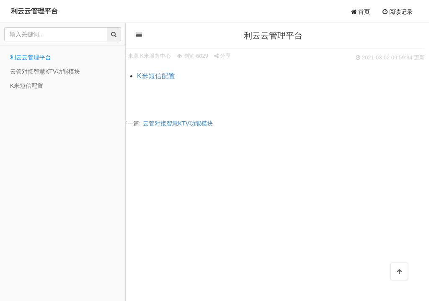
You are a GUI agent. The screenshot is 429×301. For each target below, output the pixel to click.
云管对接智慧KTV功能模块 (178, 123)
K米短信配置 (156, 75)
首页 (360, 11)
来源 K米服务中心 (149, 56)
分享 (222, 56)
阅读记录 (397, 11)
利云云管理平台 (34, 11)
